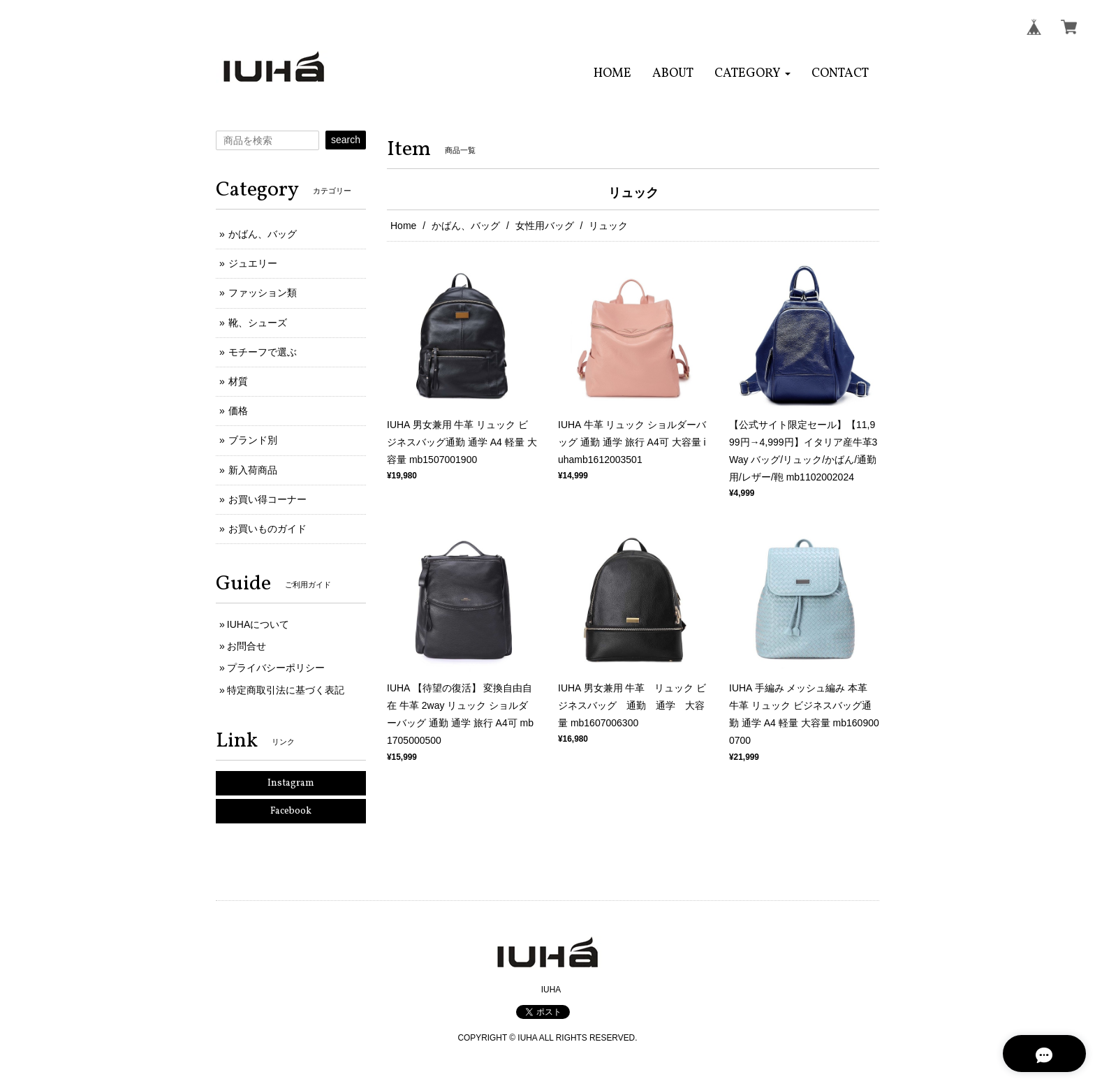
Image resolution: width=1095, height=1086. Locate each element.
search (345, 139)
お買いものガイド (267, 528)
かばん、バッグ (466, 225)
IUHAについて (258, 624)
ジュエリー (252, 263)
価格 (238, 410)
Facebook (290, 811)
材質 (238, 381)
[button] (752, 73)
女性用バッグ (544, 225)
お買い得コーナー (267, 499)
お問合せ (246, 646)
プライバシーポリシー (276, 667)
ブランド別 (252, 440)
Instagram (290, 783)
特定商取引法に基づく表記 (285, 690)
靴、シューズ (257, 322)
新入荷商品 (252, 470)
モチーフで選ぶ (262, 352)
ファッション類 (262, 292)
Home (403, 225)
